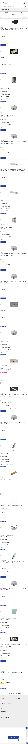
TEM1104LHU (2, 84)
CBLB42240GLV (3, 560)
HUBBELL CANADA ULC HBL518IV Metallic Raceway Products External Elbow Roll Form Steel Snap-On (13, 533)
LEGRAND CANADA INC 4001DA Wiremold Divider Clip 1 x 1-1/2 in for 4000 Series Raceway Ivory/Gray (13, 310)
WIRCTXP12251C (3, 477)
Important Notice (18, 701)
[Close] (25, 729)
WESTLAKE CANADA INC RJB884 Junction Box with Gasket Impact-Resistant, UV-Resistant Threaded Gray (13, 589)
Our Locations (3, 709)
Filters (7, 12)
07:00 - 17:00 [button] (24, 2)
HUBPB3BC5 (2, 168)
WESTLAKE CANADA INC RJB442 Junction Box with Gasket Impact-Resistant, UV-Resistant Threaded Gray (13, 254)
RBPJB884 (2, 587)
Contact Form (3, 711)
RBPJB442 (2, 252)
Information (14, 696)
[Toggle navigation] (1, 3)
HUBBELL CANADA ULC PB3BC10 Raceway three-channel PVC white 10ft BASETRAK (13, 197)
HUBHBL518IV (2, 532)
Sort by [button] (20, 12)
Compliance (3, 698)
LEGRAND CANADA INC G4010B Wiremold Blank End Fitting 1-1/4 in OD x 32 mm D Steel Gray (13, 57)
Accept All (13, 737)
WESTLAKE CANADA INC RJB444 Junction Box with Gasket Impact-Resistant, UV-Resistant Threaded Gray (13, 338)
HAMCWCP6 (2, 504)
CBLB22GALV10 (2, 671)
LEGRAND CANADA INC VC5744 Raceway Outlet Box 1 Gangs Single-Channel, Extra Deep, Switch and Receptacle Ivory (13, 644)
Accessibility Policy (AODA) (6, 703)
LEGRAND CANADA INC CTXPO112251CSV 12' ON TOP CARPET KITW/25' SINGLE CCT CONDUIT (13, 366)
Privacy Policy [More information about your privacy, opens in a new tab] (21, 734)
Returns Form (17, 709)
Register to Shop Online (19, 708)
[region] (13, 735)
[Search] (14, 6)
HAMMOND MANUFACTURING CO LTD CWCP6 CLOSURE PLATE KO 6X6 (11, 505)
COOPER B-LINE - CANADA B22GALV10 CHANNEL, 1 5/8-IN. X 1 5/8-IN (11, 672)
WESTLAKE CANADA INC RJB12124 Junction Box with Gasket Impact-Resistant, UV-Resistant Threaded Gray (13, 423)
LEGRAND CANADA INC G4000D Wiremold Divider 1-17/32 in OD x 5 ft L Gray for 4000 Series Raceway (13, 395)
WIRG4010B (2, 55)
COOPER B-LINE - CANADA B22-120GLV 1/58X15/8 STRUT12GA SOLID (11, 450)
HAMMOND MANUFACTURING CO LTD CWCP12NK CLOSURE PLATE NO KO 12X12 (12, 616)
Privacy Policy (17, 698)
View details (3, 382)
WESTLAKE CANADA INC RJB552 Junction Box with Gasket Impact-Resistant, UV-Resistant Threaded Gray (13, 282)
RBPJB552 (2, 280)
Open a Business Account (5, 708)
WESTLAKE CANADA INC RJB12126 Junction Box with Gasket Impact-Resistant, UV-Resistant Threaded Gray (13, 113)
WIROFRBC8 (2, 27)
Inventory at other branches (6, 37)
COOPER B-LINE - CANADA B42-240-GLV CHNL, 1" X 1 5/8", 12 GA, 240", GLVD (12, 561)
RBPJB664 (2, 140)
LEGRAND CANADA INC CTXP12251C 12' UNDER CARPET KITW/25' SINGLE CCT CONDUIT (14, 478)
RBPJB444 (2, 337)
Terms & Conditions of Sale (6, 700)
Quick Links (14, 705)
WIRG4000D (2, 393)
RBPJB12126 (2, 112)
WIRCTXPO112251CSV (3, 365)
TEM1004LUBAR (2, 224)
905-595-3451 (9, 718)
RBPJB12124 (2, 421)
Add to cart (3, 45)
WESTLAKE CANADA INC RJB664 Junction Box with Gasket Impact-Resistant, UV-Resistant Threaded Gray (13, 142)
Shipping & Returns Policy (6, 701)
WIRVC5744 (2, 643)
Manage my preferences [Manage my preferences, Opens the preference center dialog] (13, 740)
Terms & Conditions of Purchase (21, 700)
